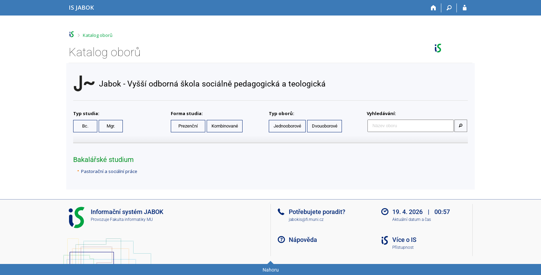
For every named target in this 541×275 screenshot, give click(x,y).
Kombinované (225, 126)
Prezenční (188, 126)
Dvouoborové (324, 126)
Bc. (85, 126)
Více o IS (404, 239)
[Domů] (433, 7)
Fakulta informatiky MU (131, 219)
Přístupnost (403, 247)
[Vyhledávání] (449, 7)
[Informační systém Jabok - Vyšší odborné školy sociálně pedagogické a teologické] (81, 7)
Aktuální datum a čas (411, 219)
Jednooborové (287, 126)
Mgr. (111, 126)
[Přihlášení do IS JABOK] (464, 7)
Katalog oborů (97, 35)
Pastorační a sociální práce (109, 171)
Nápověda (303, 239)
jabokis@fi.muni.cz (306, 219)
